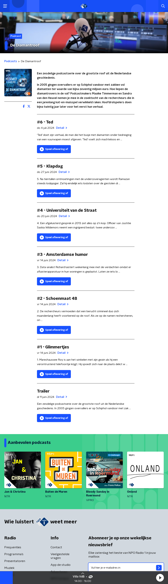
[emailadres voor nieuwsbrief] (126, 567)
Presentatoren (14, 561)
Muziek (9, 568)
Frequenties (12, 547)
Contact (56, 547)
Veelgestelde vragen (60, 556)
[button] (159, 577)
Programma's (13, 554)
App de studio (61, 564)
